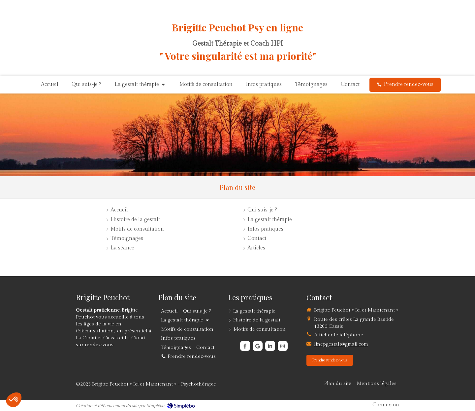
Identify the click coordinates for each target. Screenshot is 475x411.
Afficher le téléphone (338, 335)
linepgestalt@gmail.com (341, 344)
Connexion (385, 405)
